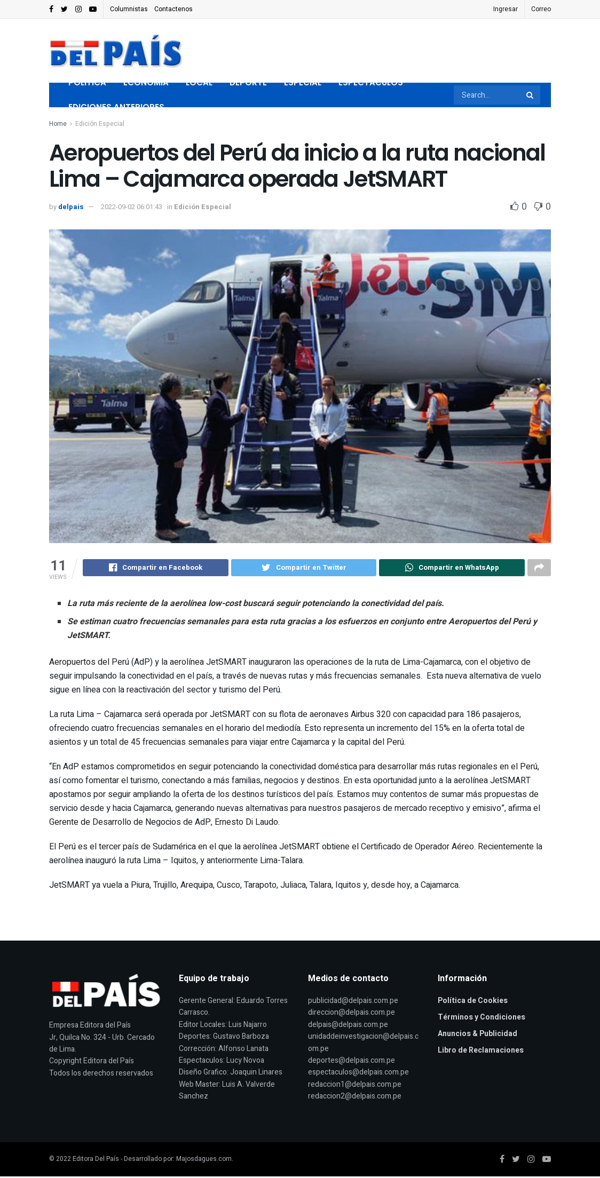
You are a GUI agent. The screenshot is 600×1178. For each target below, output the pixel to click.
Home (58, 124)
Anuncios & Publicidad (477, 1035)
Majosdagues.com (204, 1160)
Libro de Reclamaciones (481, 1051)
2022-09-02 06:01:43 (131, 207)
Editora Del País (96, 1160)
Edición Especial (99, 124)
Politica (87, 82)
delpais (71, 207)
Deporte (248, 82)
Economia (146, 82)
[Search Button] (530, 95)
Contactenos (173, 9)
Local (199, 82)
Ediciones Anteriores (116, 107)
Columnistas (129, 9)
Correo (541, 9)
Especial (302, 82)
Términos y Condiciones (481, 1018)
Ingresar (505, 9)
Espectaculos (370, 82)
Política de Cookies (473, 1002)
